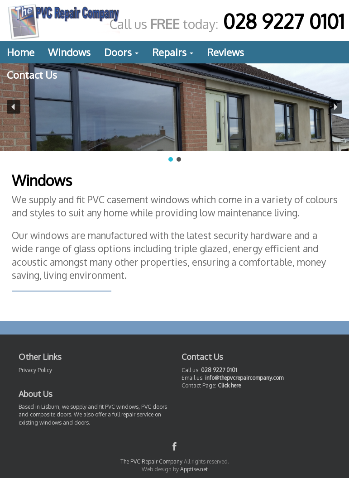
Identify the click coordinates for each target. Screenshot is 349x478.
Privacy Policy (35, 370)
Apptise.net (194, 469)
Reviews (225, 52)
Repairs (172, 52)
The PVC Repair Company (151, 461)
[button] (13, 107)
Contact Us (32, 74)
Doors (121, 52)
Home (20, 52)
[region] (174, 113)
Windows (69, 52)
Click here (229, 385)
